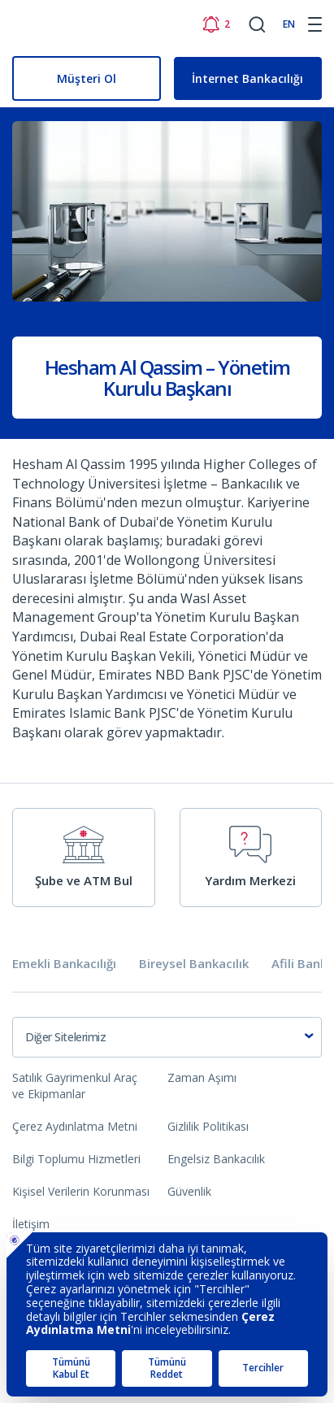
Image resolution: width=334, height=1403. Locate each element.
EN (289, 24)
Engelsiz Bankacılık (216, 1158)
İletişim (31, 1223)
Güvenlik (189, 1191)
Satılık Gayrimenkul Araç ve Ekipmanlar (74, 1085)
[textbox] (167, 1037)
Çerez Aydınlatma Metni (74, 1126)
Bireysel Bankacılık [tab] (194, 963)
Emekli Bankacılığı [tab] (64, 963)
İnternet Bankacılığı (247, 78)
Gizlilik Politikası (208, 1126)
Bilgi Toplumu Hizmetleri (76, 1158)
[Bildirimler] (216, 24)
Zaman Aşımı (201, 1077)
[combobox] (167, 1037)
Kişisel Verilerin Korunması (81, 1191)
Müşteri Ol (86, 78)
